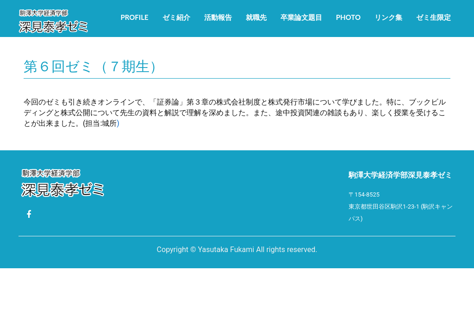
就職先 (256, 17)
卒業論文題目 (301, 17)
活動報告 (218, 17)
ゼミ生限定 (433, 17)
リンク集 (388, 17)
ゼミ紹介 (176, 17)
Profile (134, 17)
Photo (348, 17)
